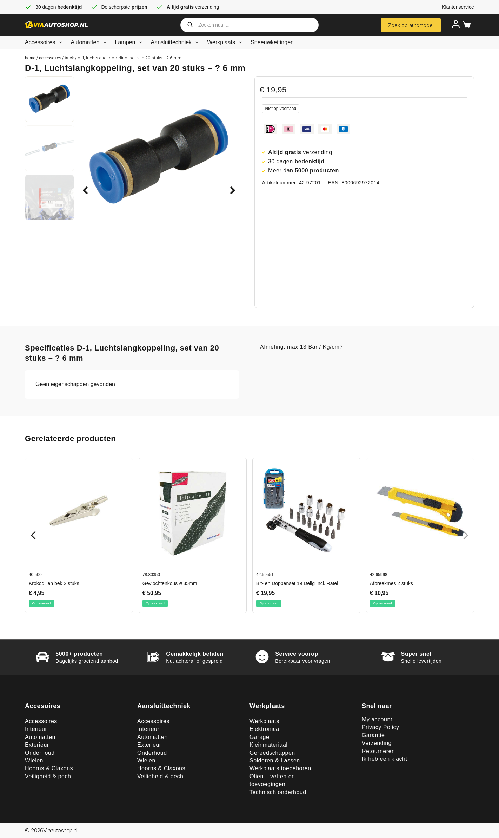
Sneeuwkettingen (272, 42)
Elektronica (264, 729)
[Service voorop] (262, 656)
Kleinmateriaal (268, 745)
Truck (69, 57)
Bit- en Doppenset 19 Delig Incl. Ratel (297, 583)
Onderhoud (40, 753)
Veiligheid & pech (48, 776)
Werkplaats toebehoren (280, 768)
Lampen (130, 42)
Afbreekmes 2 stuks (391, 583)
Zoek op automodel (411, 25)
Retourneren (378, 751)
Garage (259, 737)
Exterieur (37, 745)
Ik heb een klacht (384, 759)
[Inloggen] (456, 24)
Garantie (373, 735)
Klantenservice (458, 7)
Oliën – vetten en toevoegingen (272, 780)
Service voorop (296, 654)
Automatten (90, 42)
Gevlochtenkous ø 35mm (169, 583)
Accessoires (45, 42)
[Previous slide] (33, 535)
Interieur (36, 729)
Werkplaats (226, 42)
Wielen (34, 761)
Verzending (377, 743)
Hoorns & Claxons (49, 768)
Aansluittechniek (176, 42)
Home (30, 57)
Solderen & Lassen (275, 761)
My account (377, 719)
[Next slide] (465, 535)
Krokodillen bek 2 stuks (54, 583)
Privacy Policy (380, 727)
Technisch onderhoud (278, 792)
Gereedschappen (272, 753)
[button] (85, 190)
